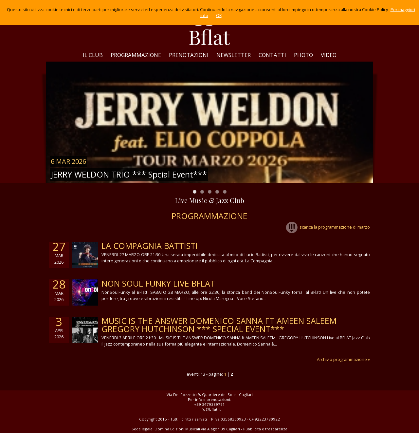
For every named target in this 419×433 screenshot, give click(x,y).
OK (219, 15)
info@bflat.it (209, 409)
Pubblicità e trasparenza (265, 428)
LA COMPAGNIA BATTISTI (149, 245)
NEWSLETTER (233, 55)
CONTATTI (272, 55)
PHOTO (303, 55)
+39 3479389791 (209, 404)
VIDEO (329, 55)
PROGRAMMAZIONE (136, 55)
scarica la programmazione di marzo (328, 227)
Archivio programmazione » (343, 359)
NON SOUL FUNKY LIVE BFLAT (158, 283)
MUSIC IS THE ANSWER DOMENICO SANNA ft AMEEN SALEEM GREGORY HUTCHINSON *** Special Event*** (219, 324)
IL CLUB (93, 55)
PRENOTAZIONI (189, 55)
